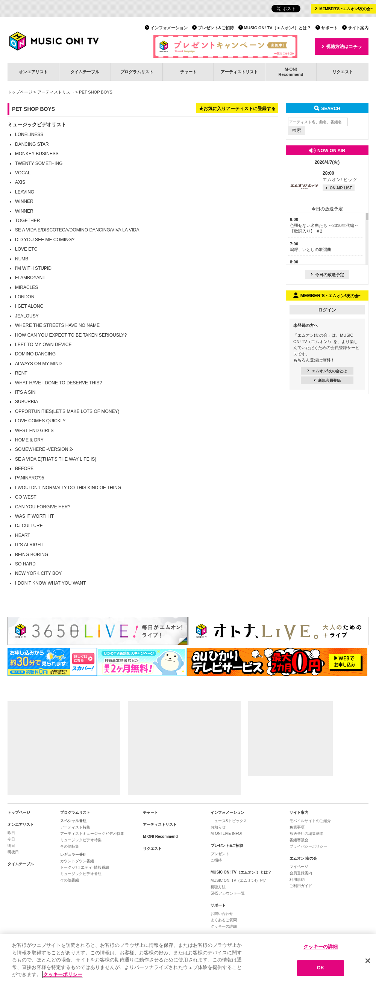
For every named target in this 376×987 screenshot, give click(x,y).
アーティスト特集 (75, 827)
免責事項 (297, 827)
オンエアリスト (33, 72)
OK (320, 968)
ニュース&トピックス (229, 821)
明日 (11, 845)
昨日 (11, 833)
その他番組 (69, 880)
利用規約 (297, 879)
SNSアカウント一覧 (228, 893)
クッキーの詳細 (224, 926)
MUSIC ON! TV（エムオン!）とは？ (277, 28)
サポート (329, 28)
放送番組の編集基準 (306, 833)
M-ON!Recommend (290, 71)
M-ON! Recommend (160, 836)
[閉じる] (367, 960)
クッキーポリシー (62, 974)
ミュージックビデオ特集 (81, 840)
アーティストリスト (239, 72)
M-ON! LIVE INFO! (226, 833)
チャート (188, 72)
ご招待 (216, 860)
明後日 (13, 852)
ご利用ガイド (301, 886)
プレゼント (220, 854)
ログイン (327, 310)
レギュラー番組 (73, 854)
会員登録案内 (301, 873)
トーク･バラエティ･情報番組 (84, 867)
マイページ (299, 867)
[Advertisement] (64, 748)
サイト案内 (358, 28)
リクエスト (342, 72)
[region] (188, 960)
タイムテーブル (84, 72)
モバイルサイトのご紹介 (310, 821)
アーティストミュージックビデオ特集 (92, 833)
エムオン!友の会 (303, 858)
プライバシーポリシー (308, 846)
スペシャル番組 (73, 821)
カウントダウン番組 (77, 861)
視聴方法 (218, 887)
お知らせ (218, 827)
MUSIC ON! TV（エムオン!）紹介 (239, 880)
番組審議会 (299, 840)
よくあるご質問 (224, 920)
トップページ (20, 92)
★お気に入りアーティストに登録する (237, 108)
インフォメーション (169, 28)
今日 (11, 839)
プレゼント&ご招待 (216, 28)
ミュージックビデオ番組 (81, 874)
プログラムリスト (136, 72)
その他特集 (69, 846)
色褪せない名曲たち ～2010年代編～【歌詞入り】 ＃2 (324, 225)
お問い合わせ (222, 913)
